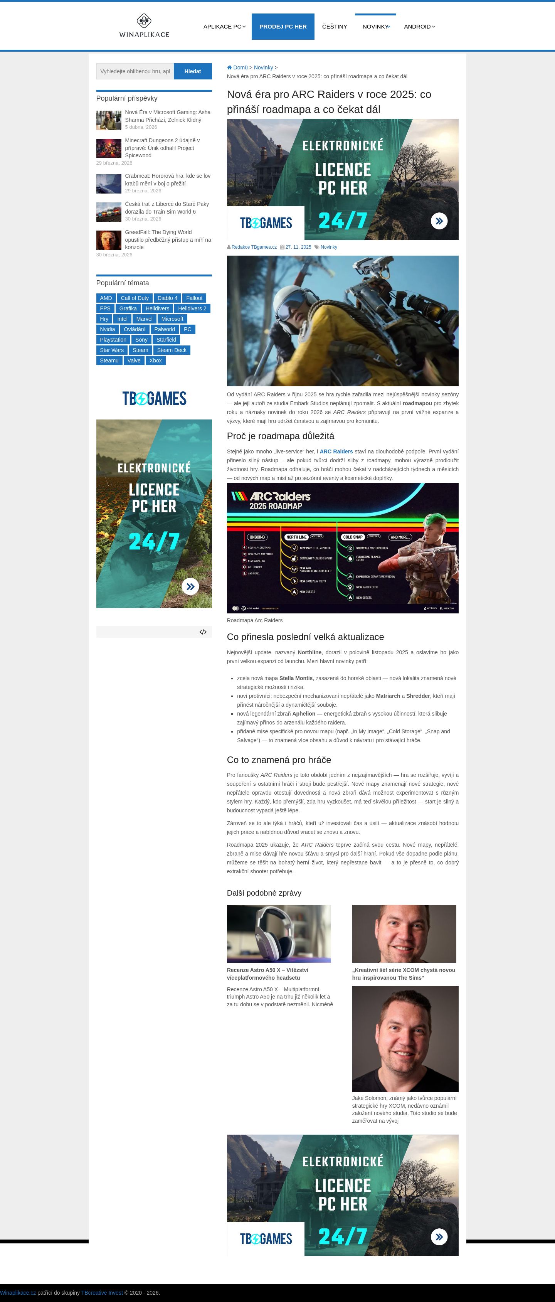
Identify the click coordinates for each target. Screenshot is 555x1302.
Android (417, 26)
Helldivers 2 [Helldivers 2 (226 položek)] (192, 308)
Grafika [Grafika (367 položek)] (128, 308)
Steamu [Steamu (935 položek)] (109, 360)
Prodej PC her (283, 26)
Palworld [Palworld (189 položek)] (165, 329)
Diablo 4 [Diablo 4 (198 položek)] (167, 298)
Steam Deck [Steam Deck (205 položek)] (172, 350)
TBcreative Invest (102, 1293)
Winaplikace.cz (18, 1293)
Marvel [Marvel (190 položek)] (144, 319)
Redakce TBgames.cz (254, 247)
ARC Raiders (336, 451)
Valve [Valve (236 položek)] (134, 360)
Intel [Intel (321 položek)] (122, 319)
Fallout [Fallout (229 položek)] (194, 298)
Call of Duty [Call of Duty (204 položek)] (135, 298)
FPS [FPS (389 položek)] (105, 308)
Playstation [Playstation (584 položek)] (113, 340)
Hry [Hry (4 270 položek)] (104, 319)
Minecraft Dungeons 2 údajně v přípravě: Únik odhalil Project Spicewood (162, 147)
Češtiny (334, 26)
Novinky (376, 26)
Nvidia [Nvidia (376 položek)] (107, 329)
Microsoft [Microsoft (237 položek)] (172, 319)
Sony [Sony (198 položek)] (141, 340)
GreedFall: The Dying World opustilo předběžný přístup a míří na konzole (168, 239)
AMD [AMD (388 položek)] (106, 298)
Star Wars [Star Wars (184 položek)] (112, 350)
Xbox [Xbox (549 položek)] (156, 360)
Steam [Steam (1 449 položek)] (140, 350)
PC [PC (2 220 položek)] (187, 329)
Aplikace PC (222, 26)
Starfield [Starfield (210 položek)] (166, 340)
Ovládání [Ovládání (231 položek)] (135, 329)
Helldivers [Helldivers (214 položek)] (157, 308)
